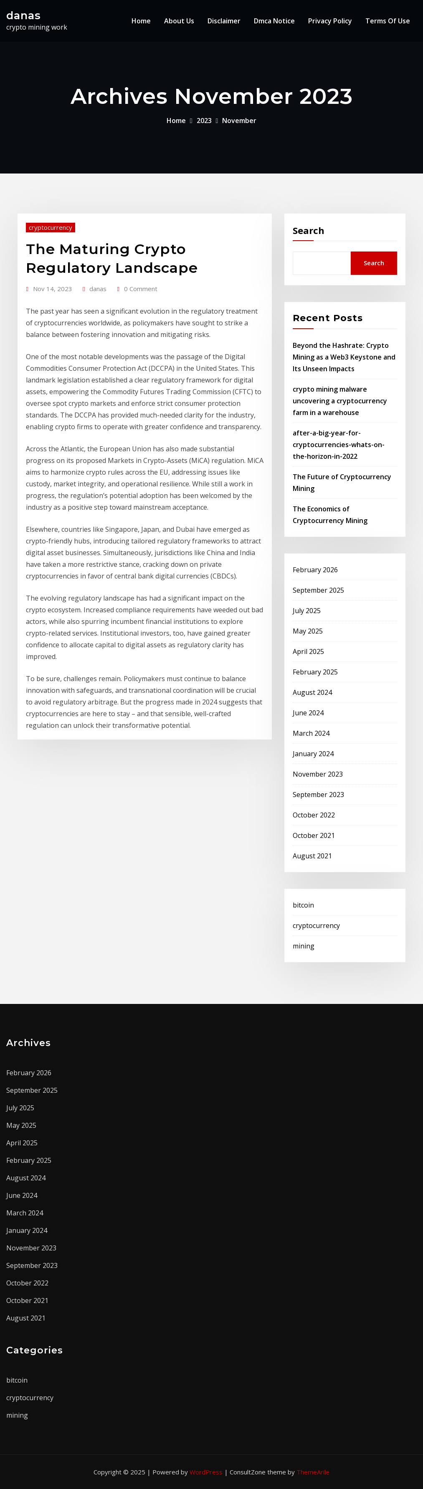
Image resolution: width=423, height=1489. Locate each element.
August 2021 (312, 855)
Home (141, 20)
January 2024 (313, 753)
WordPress (206, 1472)
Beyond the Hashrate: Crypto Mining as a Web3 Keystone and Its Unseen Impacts (344, 357)
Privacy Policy (330, 20)
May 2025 (308, 631)
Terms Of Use (387, 20)
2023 (204, 120)
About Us (179, 20)
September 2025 (318, 590)
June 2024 (308, 712)
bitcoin (303, 905)
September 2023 (318, 794)
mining (303, 946)
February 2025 (315, 672)
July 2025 (307, 610)
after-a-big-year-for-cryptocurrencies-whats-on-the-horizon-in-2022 (339, 444)
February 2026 (315, 569)
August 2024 (312, 692)
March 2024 (311, 733)
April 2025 (308, 651)
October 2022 (314, 815)
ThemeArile (312, 1472)
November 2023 (318, 774)
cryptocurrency (50, 227)
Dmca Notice (274, 20)
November (239, 120)
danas (23, 15)
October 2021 (314, 835)
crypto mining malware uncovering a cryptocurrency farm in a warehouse (340, 401)
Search (308, 230)
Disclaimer (224, 20)
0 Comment (140, 288)
